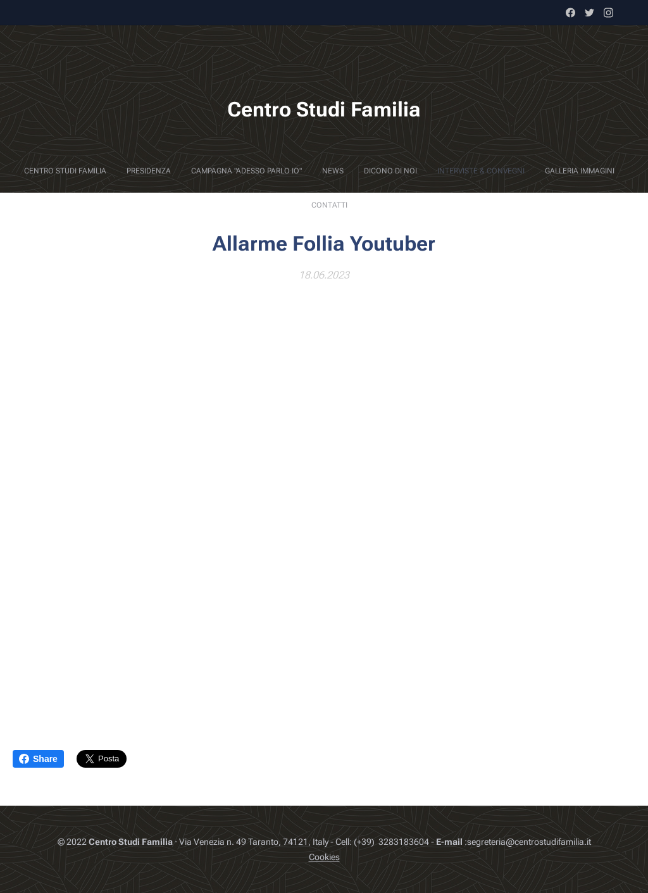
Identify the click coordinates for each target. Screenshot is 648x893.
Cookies (324, 857)
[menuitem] (258, 171)
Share (38, 759)
